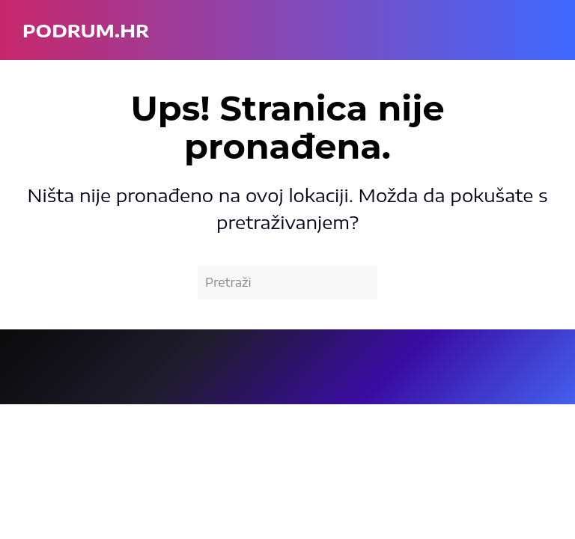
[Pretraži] (287, 282)
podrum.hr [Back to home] (85, 30)
